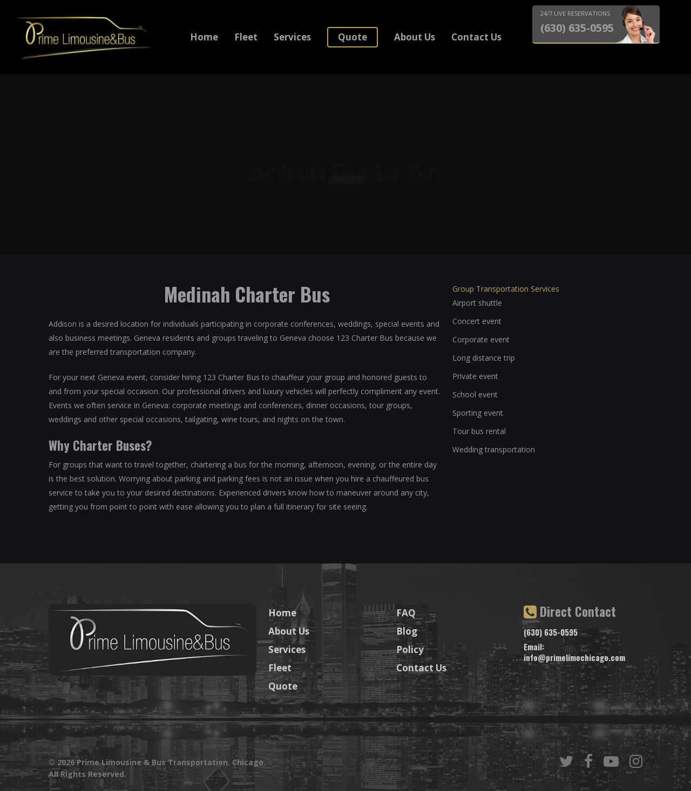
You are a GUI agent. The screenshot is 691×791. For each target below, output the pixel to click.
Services (292, 37)
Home (204, 37)
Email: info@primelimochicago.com (574, 652)
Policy (410, 649)
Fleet (246, 37)
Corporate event (481, 339)
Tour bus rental (479, 431)
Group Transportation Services (505, 289)
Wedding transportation (493, 449)
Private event (475, 376)
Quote (352, 37)
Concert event (477, 321)
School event (475, 394)
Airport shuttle (477, 303)
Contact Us (476, 37)
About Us (414, 37)
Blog (406, 631)
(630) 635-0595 (577, 28)
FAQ (406, 613)
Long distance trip (483, 358)
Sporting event (477, 413)
